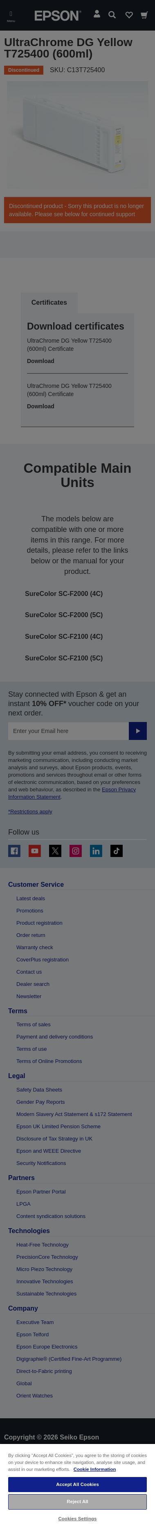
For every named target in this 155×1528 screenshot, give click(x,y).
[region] (77, 1485)
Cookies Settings (77, 1518)
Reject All (77, 1501)
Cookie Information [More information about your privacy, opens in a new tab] (95, 1469)
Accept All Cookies (77, 1484)
